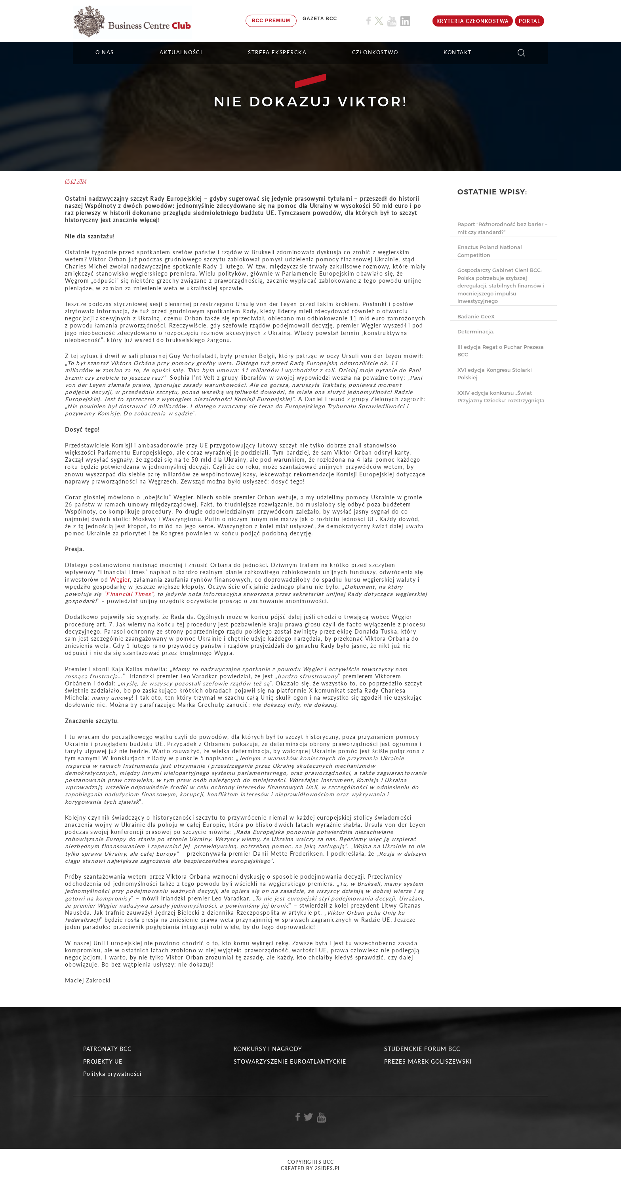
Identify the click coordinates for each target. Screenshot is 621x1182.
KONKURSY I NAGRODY (268, 1048)
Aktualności (181, 52)
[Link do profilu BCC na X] (379, 21)
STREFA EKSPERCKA (277, 52)
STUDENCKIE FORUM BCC (422, 1048)
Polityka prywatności (112, 1073)
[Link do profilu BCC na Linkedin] (405, 21)
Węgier (120, 579)
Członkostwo (375, 52)
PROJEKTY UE (102, 1061)
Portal (529, 21)
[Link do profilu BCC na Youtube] (391, 21)
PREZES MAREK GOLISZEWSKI (428, 1061)
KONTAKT (458, 52)
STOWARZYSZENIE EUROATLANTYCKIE (290, 1061)
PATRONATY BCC (107, 1048)
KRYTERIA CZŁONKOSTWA (472, 21)
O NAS (104, 52)
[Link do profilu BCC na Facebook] (368, 21)
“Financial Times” (128, 593)
